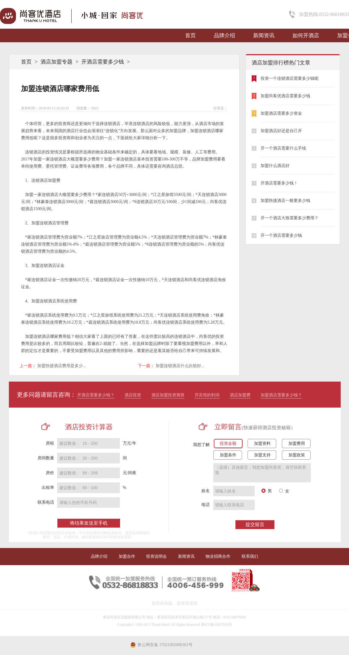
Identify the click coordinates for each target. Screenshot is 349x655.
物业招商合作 (218, 556)
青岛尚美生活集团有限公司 (124, 617)
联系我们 (250, 556)
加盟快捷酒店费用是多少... (61, 366)
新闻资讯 (263, 35)
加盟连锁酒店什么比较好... (180, 366)
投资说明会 (156, 556)
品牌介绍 (224, 35)
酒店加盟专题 (56, 62)
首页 (190, 35)
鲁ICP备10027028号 (216, 624)
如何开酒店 (306, 35)
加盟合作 (127, 556)
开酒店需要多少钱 (102, 62)
